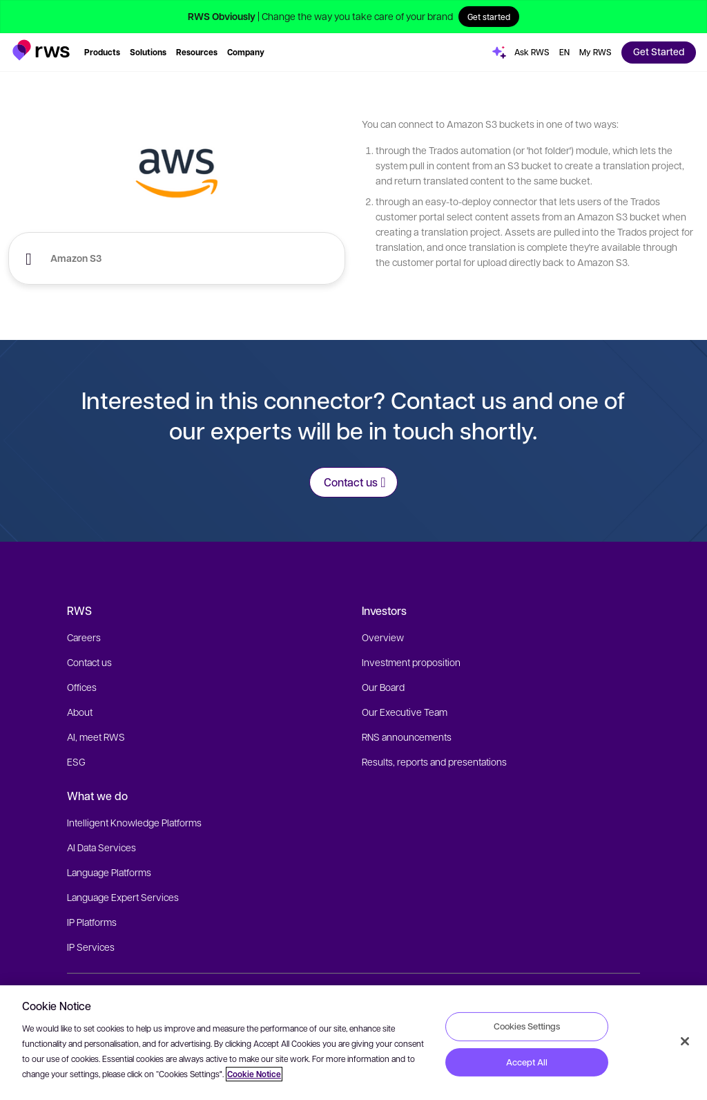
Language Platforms (109, 872)
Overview (383, 637)
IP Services (91, 946)
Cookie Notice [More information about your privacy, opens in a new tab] (254, 1074)
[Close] (685, 1041)
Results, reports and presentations (434, 761)
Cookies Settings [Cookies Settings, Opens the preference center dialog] (527, 1026)
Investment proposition (411, 662)
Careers (84, 637)
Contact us (89, 662)
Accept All (527, 1062)
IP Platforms (92, 922)
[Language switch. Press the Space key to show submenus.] (564, 52)
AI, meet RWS (96, 736)
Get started (488, 16)
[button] (41, 50)
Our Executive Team (404, 711)
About (80, 711)
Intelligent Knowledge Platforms (134, 822)
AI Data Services (101, 847)
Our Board (383, 687)
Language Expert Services (123, 897)
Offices (82, 687)
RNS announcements (407, 736)
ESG (76, 761)
